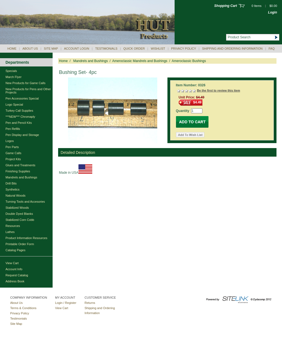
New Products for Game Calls (25, 83)
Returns (90, 302)
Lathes (10, 232)
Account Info (14, 269)
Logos (10, 141)
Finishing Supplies (18, 171)
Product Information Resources (26, 238)
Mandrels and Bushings (21, 177)
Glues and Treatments (20, 165)
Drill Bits (11, 183)
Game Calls (13, 153)
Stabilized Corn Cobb (20, 219)
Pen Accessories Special (22, 98)
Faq (272, 48)
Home (12, 48)
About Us (30, 48)
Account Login (76, 48)
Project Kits (13, 159)
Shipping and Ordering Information (232, 48)
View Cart (12, 263)
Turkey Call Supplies (19, 110)
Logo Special (14, 104)
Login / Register (65, 302)
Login (272, 12)
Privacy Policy (183, 48)
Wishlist (158, 48)
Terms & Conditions (23, 308)
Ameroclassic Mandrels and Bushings (139, 61)
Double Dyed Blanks (19, 213)
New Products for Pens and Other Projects (28, 90)
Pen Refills (13, 128)
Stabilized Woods (17, 207)
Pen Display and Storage (22, 134)
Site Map (51, 48)
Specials (11, 71)
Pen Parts (12, 147)
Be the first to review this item (218, 90)
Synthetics (13, 189)
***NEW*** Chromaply (20, 116)
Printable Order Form (20, 244)
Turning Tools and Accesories (25, 201)
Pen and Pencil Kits (19, 122)
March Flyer (13, 77)
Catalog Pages (15, 250)
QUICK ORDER (134, 48)
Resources (13, 225)
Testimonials (106, 48)
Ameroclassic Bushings (189, 61)
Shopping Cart (225, 6)
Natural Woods (16, 195)
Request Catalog (17, 275)
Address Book (15, 281)
